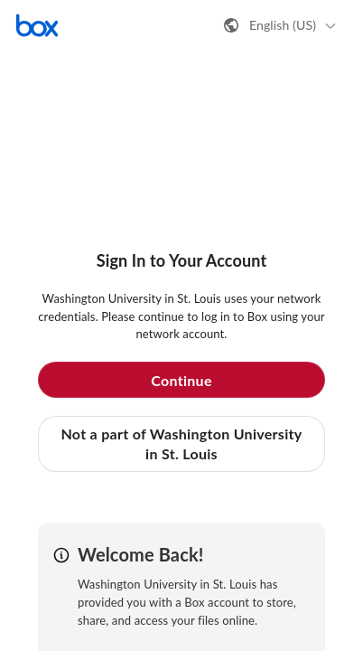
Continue (181, 380)
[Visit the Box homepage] (37, 25)
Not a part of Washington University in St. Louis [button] (181, 443)
